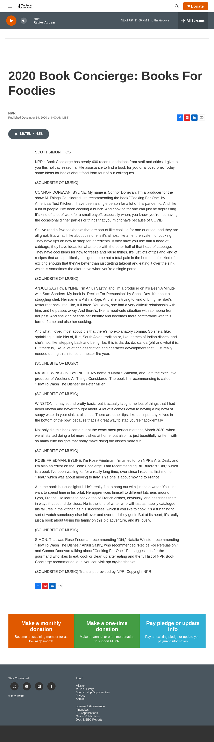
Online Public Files (88, 716)
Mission (80, 685)
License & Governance (90, 706)
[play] (11, 20)
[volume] (23, 20)
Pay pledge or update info (172, 626)
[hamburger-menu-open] (10, 6)
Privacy (80, 695)
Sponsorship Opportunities (93, 692)
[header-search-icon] (177, 6)
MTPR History (85, 689)
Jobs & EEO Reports (89, 719)
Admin (80, 699)
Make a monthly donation (41, 626)
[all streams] (193, 20)
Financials (82, 709)
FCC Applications (87, 713)
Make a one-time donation (106, 626)
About (79, 678)
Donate (197, 6)
